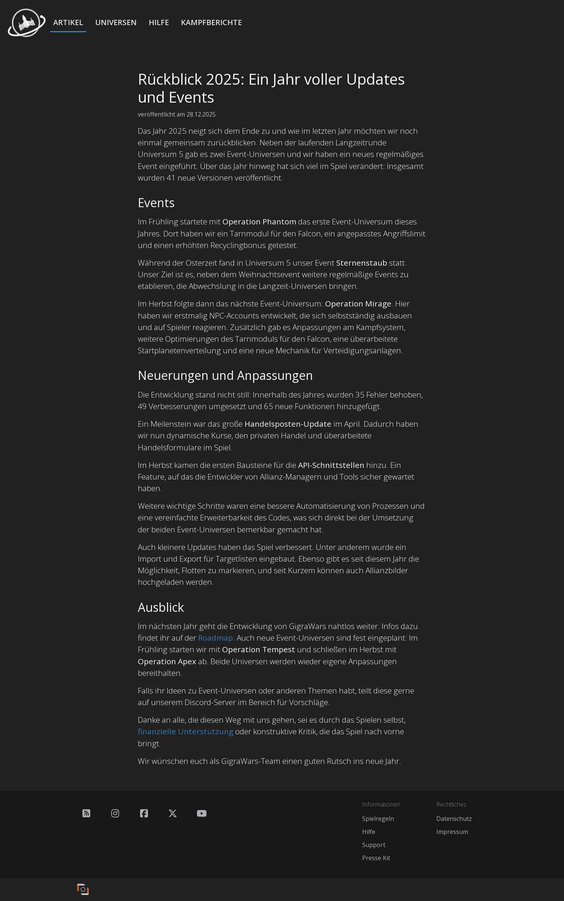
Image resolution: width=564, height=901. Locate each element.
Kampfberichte (211, 22)
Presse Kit (376, 858)
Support (373, 845)
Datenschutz (454, 818)
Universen (116, 22)
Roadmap (215, 637)
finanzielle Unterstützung (185, 731)
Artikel (68, 22)
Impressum (452, 832)
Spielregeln (378, 818)
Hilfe (159, 22)
